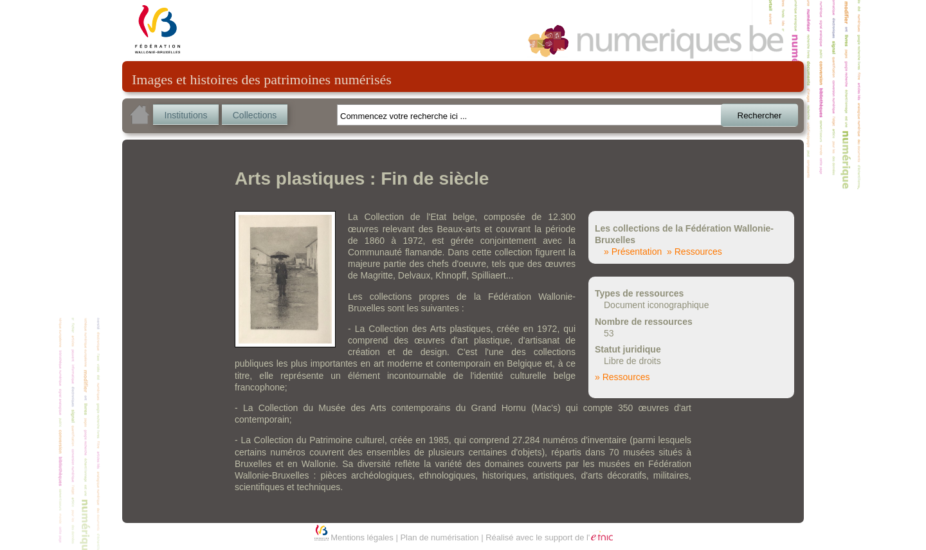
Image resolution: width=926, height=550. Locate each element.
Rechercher (760, 115)
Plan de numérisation (439, 537)
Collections (255, 115)
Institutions (186, 115)
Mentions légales (362, 537)
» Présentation (633, 251)
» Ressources (694, 251)
